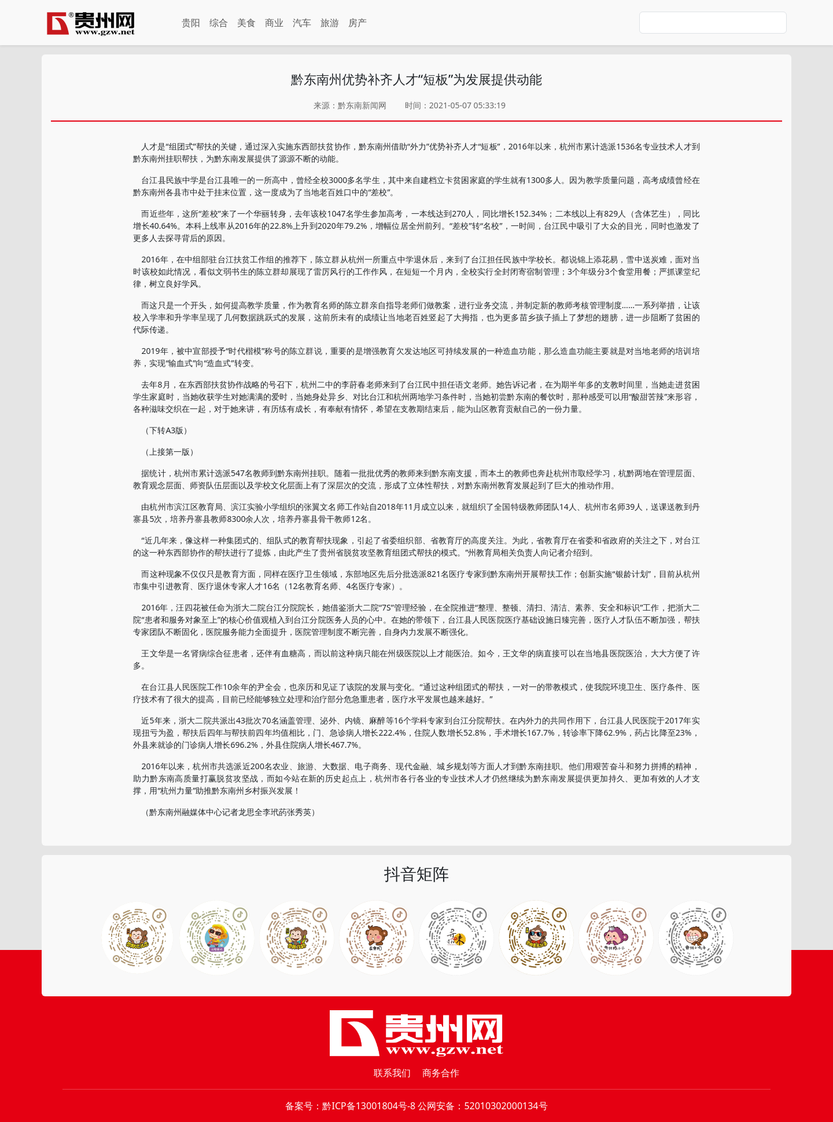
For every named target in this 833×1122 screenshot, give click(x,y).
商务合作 (440, 1072)
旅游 (329, 22)
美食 (246, 22)
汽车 (302, 22)
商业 (274, 22)
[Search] (713, 23)
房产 (357, 22)
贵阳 (191, 22)
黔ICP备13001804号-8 (368, 1105)
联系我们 (392, 1072)
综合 (218, 22)
